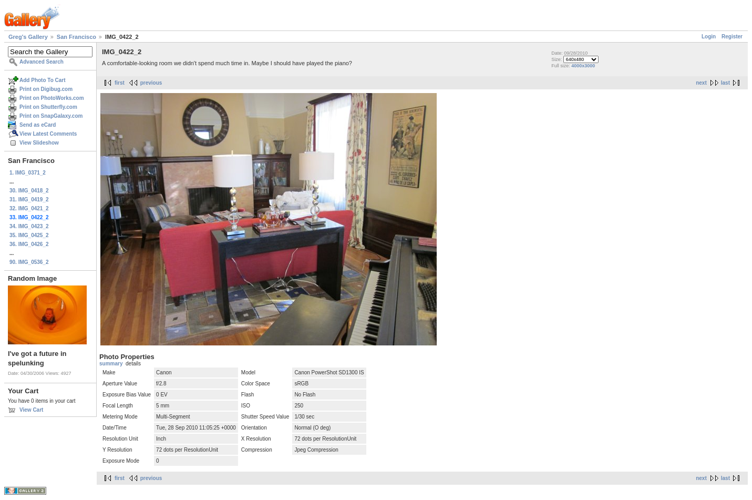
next (701, 83)
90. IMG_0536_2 (29, 262)
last (725, 83)
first (120, 83)
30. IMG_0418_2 (29, 190)
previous (151, 83)
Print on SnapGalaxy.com (51, 116)
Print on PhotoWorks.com (51, 98)
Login (709, 36)
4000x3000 (583, 65)
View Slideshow (39, 143)
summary (110, 363)
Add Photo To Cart (42, 80)
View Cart (31, 410)
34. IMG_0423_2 (29, 226)
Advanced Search (41, 62)
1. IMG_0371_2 (27, 173)
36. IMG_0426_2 (29, 244)
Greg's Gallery (28, 37)
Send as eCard (37, 125)
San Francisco (76, 37)
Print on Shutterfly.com (48, 107)
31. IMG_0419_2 (29, 199)
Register (732, 36)
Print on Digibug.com (46, 89)
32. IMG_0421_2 (29, 208)
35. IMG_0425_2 (29, 235)
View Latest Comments (48, 134)
